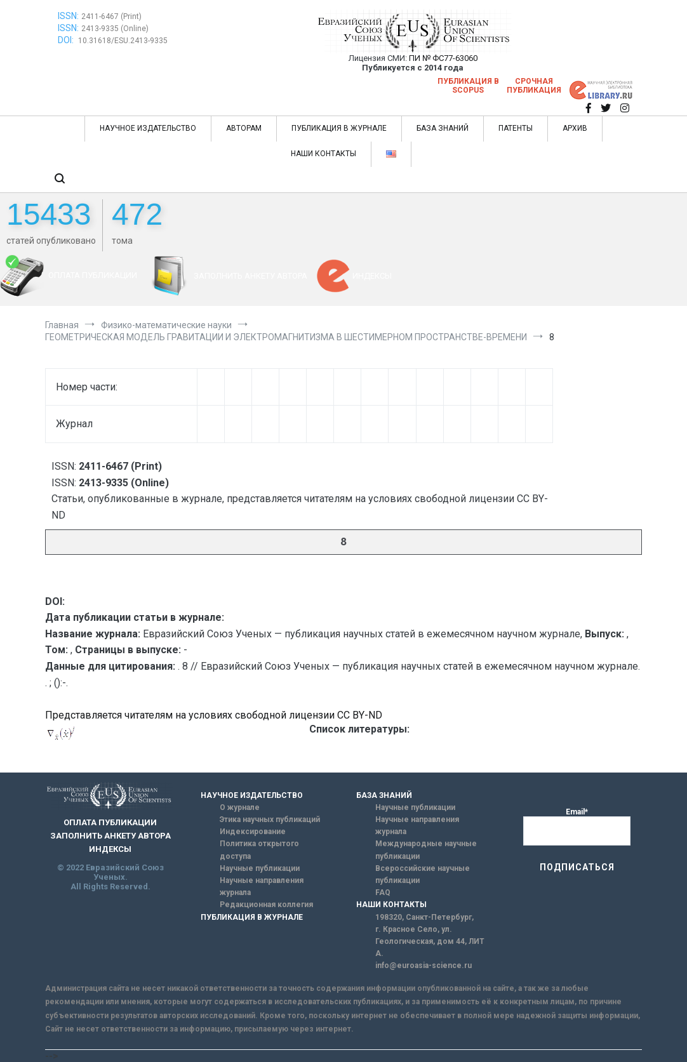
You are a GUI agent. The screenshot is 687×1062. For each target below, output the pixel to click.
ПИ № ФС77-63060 (443, 58)
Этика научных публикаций (270, 819)
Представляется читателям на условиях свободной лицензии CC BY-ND (213, 715)
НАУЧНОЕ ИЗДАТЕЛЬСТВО (148, 128)
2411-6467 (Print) (111, 16)
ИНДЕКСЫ (372, 276)
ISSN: (68, 16)
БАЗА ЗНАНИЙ (443, 128)
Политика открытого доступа (259, 849)
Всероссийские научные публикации (422, 874)
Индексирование (253, 831)
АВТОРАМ (244, 128)
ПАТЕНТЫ (515, 128)
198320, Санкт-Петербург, (424, 917)
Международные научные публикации (426, 849)
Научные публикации (260, 868)
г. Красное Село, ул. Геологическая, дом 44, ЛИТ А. (429, 941)
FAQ (382, 892)
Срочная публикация (534, 86)
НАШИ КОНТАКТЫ (323, 153)
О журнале (240, 807)
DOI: (67, 40)
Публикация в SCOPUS (468, 86)
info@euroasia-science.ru (423, 965)
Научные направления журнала (261, 886)
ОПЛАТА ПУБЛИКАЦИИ (92, 275)
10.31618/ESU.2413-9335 (123, 40)
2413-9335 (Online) (115, 28)
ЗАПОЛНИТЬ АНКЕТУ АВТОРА (250, 276)
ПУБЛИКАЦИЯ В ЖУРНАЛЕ (339, 128)
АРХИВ (575, 128)
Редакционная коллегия (266, 904)
